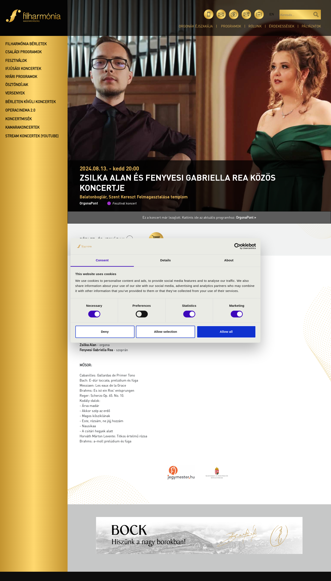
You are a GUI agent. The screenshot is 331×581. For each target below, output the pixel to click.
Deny (105, 331)
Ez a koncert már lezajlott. (162, 217)
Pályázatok (311, 26)
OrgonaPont (89, 203)
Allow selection (165, 331)
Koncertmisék (18, 118)
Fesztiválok (16, 60)
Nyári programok (21, 76)
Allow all (226, 331)
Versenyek (15, 93)
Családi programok (23, 51)
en (271, 14)
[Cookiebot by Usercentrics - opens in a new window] (237, 246)
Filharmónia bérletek (26, 43)
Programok (231, 26)
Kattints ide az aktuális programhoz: (219, 217)
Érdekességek (281, 26)
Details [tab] (165, 260)
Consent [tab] (102, 260)
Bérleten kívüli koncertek (30, 101)
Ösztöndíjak (16, 84)
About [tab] (228, 260)
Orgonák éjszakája (196, 26)
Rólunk (255, 26)
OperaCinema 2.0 (20, 110)
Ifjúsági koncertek (23, 68)
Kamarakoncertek (22, 127)
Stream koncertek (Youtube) (31, 136)
